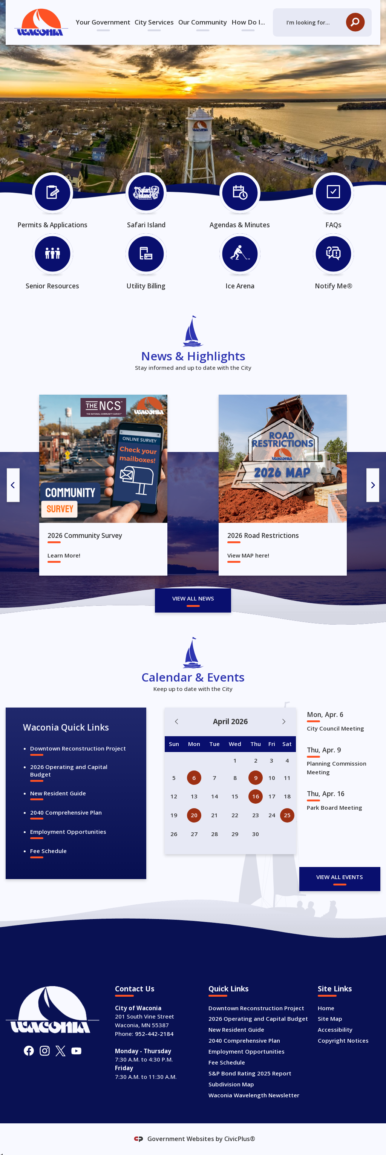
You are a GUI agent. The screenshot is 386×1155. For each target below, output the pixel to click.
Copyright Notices (343, 1040)
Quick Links (228, 989)
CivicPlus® (239, 1139)
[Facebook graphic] (29, 1051)
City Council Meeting (335, 728)
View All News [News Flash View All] (193, 598)
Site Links (335, 989)
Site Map (330, 1018)
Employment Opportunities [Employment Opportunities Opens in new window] (68, 831)
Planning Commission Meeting (336, 768)
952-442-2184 (154, 1033)
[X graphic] (60, 1051)
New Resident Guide (58, 793)
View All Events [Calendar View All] (339, 877)
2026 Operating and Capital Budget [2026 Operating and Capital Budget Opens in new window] (68, 770)
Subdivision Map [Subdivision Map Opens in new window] (231, 1084)
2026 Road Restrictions (263, 535)
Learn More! (63, 555)
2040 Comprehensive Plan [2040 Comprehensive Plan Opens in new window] (66, 812)
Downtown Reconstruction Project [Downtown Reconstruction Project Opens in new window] (78, 748)
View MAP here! (248, 555)
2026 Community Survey (84, 535)
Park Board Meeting (334, 807)
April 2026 (230, 721)
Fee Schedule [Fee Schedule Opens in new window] (48, 851)
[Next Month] (284, 721)
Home (326, 1008)
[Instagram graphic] (45, 1051)
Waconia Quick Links (66, 727)
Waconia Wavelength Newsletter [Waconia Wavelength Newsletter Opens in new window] (253, 1095)
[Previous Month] (176, 721)
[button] (355, 22)
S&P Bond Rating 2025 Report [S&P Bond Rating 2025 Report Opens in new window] (249, 1073)
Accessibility (335, 1029)
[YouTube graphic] (76, 1051)
